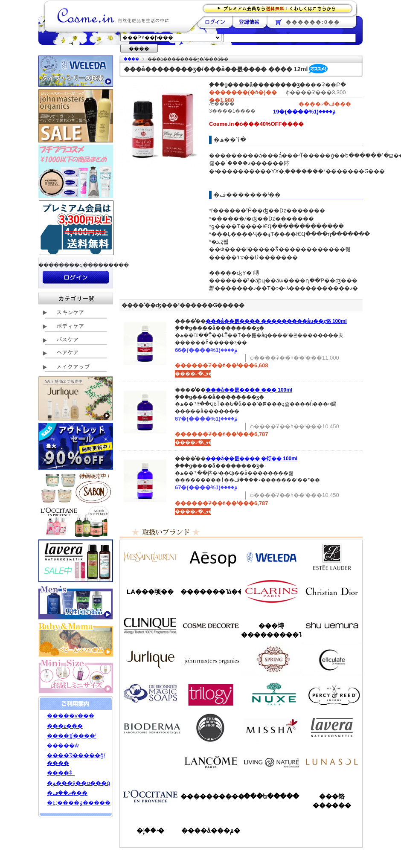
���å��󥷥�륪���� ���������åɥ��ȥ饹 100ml (276, 321)
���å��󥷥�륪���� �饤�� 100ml (251, 459)
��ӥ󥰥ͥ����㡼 (271, 762)
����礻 (61, 773)
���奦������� (332, 625)
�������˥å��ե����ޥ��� (210, 591)
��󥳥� (210, 762)
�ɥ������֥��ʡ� (150, 694)
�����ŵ (62, 745)
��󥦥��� (150, 762)
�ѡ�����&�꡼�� (332, 694)
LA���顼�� (150, 591)
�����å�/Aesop (210, 557)
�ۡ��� (131, 59)
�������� (215, 22)
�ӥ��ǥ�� (150, 728)
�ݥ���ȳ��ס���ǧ (78, 783)
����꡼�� (150, 659)
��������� (332, 728)
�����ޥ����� (210, 659)
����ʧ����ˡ (71, 735)
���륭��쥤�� (332, 659)
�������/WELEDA (271, 557)
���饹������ (332, 801)
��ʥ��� (332, 762)
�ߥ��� (271, 728)
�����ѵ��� (70, 715)
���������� (150, 796)
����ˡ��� (150, 625)
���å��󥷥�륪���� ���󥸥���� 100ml (249, 390)
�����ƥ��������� (332, 557)
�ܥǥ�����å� (210, 728)
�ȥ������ (210, 694)
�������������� (150, 557)
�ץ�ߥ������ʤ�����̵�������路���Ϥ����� (280, 8)
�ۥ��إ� (150, 830)
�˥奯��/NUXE (271, 694)
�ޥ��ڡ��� (67, 793)
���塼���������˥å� (271, 630)
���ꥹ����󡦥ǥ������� (332, 591)
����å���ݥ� (210, 830)
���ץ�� (271, 659)
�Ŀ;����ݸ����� (78, 802)
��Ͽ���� (249, 22)
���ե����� (271, 796)
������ (271, 591)
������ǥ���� (210, 625)
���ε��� (65, 726)
